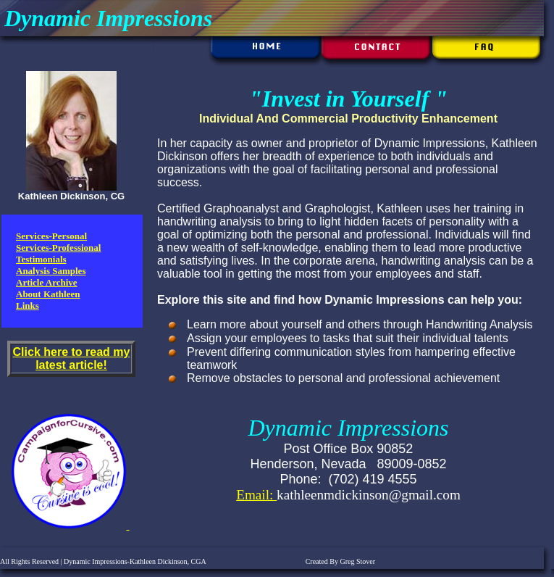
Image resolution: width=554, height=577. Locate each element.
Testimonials (41, 259)
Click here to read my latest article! (71, 358)
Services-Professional (58, 247)
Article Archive (46, 282)
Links (27, 305)
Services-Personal (51, 236)
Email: (256, 494)
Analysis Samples (50, 270)
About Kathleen (48, 293)
